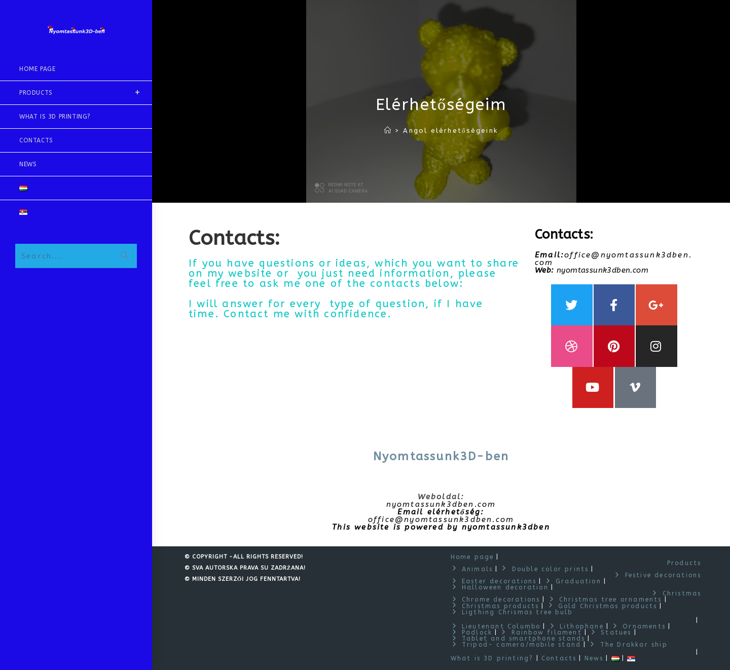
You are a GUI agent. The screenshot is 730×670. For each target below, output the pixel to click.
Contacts (559, 658)
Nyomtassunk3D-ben (441, 457)
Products (684, 563)
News (594, 658)
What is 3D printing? (492, 658)
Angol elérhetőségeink (450, 130)
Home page (472, 557)
